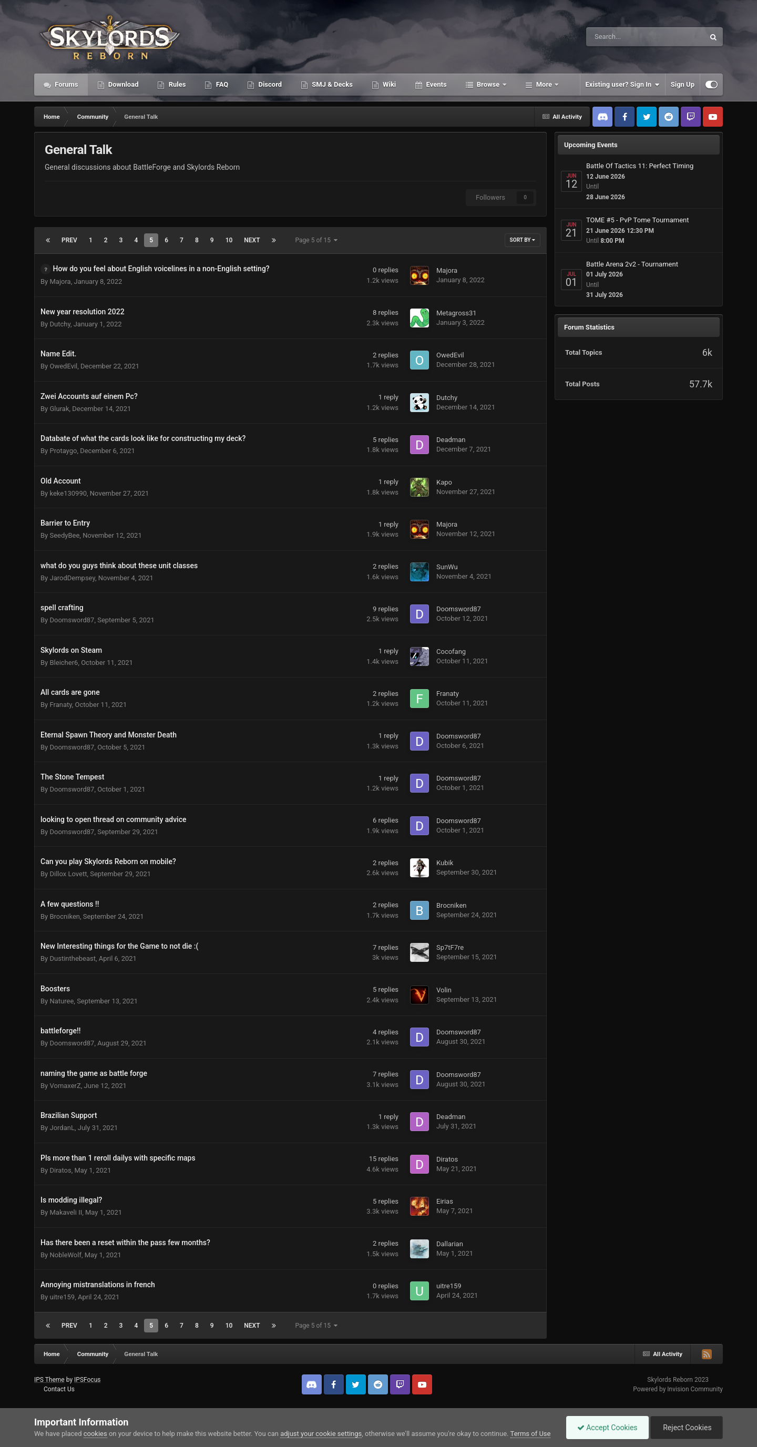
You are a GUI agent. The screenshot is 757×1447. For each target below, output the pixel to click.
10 (229, 240)
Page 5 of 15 (316, 240)
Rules (176, 84)
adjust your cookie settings (321, 1434)
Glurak (59, 409)
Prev (69, 240)
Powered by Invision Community (678, 1389)
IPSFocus (87, 1379)
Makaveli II (65, 1212)
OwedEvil (63, 366)
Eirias (444, 1201)
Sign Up (682, 84)
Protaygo (63, 451)
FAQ (221, 84)
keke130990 (68, 493)
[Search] (618, 36)
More (544, 84)
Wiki (388, 84)
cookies (95, 1434)
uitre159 (62, 1297)
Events (435, 84)
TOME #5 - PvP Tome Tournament (637, 220)
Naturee (61, 1001)
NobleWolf (65, 1255)
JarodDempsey (72, 578)
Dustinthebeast (72, 958)
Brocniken (64, 916)
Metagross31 (456, 313)
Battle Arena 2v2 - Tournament (632, 264)
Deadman (450, 440)
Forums (65, 84)
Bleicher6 (63, 662)
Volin (444, 990)
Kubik (444, 863)
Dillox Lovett (68, 874)
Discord (269, 84)
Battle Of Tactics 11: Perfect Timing (639, 166)
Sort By (522, 240)
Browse (488, 84)
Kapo (444, 482)
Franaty (60, 705)
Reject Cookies (686, 1427)
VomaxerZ (64, 1086)
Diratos (60, 1170)
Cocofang (451, 651)
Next (252, 240)
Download (123, 84)
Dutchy (59, 324)
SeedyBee (64, 535)
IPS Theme (49, 1379)
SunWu (447, 567)
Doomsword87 (71, 620)
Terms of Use (530, 1434)
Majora (59, 281)
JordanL (61, 1128)
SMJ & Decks (331, 84)
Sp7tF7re (450, 947)
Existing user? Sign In (623, 85)
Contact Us (59, 1389)
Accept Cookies (607, 1427)
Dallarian (449, 1244)
